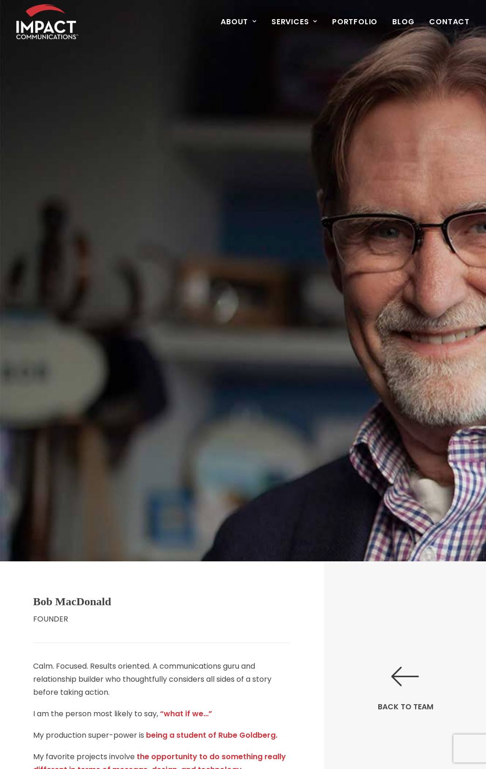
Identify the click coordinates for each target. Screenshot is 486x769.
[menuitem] (242, 21)
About (239, 21)
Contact (449, 21)
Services (294, 21)
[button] (405, 664)
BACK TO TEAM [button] (405, 684)
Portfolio (354, 21)
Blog (403, 21)
